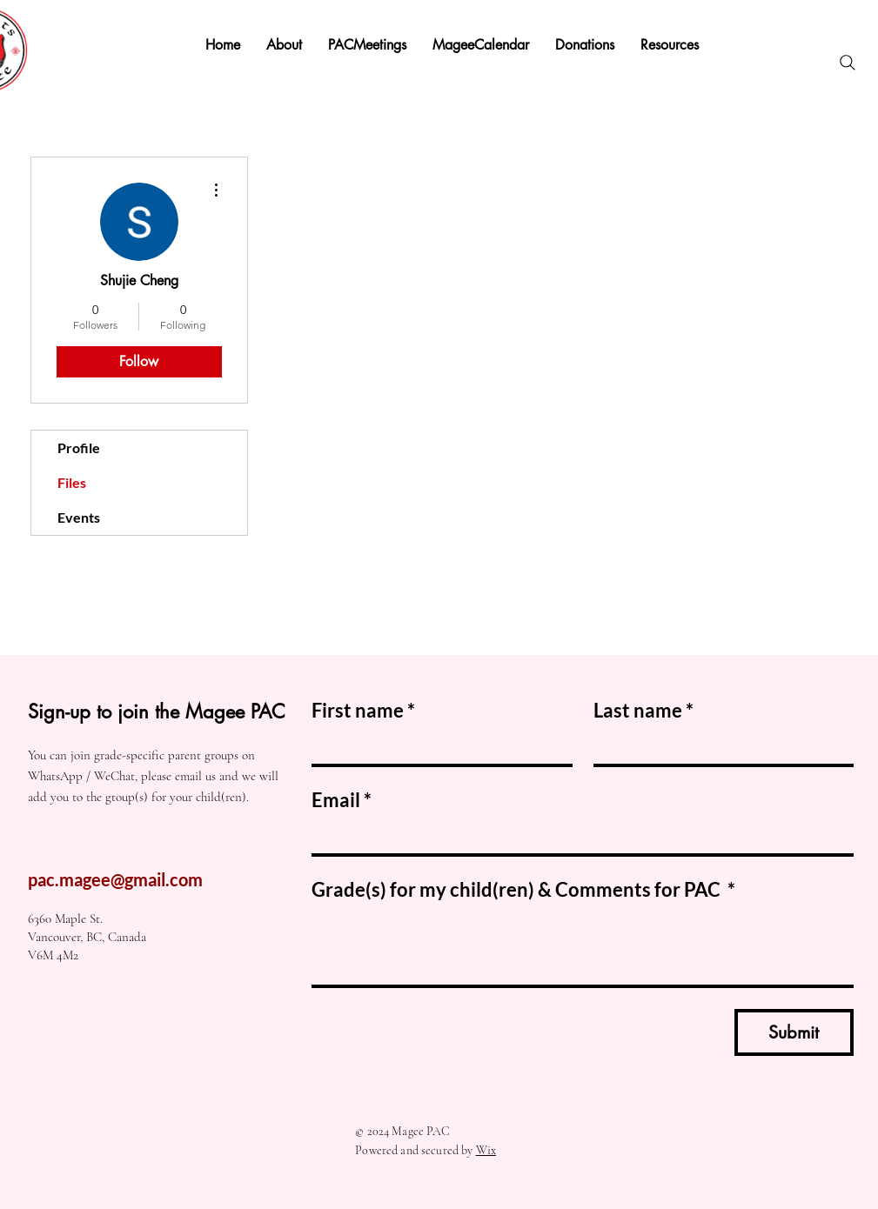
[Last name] (718, 746)
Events (78, 517)
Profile (78, 447)
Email (342, 800)
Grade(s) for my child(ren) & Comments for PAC (523, 889)
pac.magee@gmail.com (115, 879)
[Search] (847, 62)
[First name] (437, 746)
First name (363, 710)
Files (71, 482)
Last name (643, 710)
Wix (486, 1150)
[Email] (577, 835)
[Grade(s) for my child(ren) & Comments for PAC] (583, 946)
